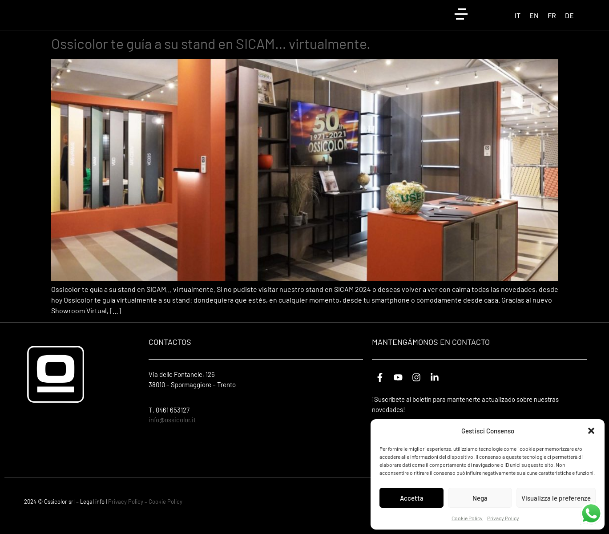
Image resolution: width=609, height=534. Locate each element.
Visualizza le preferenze (556, 498)
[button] (591, 430)
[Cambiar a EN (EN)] (534, 22)
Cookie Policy (467, 518)
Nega (480, 498)
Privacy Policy (503, 518)
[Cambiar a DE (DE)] (569, 22)
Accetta (411, 498)
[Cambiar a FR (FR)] (552, 22)
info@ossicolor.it (172, 433)
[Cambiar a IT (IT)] (517, 22)
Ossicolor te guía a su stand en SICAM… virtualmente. (211, 56)
